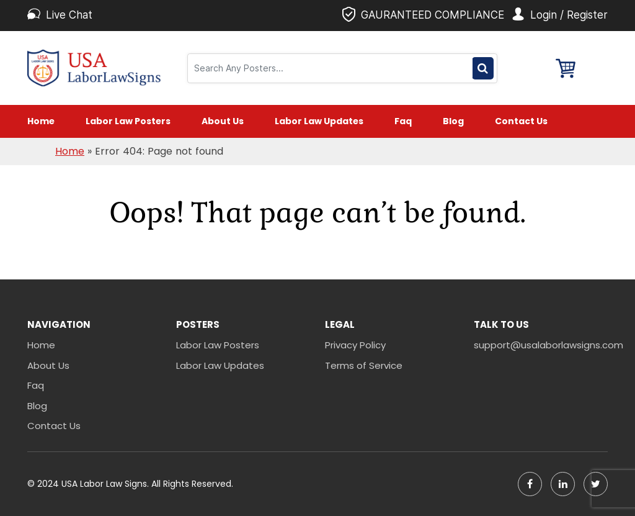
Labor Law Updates (319, 121)
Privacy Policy (355, 344)
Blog (453, 121)
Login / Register (569, 15)
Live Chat (69, 15)
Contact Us (521, 121)
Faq (403, 121)
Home (41, 121)
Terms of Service (363, 365)
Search (482, 68)
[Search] (332, 68)
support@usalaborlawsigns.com (541, 344)
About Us (223, 121)
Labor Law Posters (128, 121)
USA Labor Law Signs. (106, 484)
